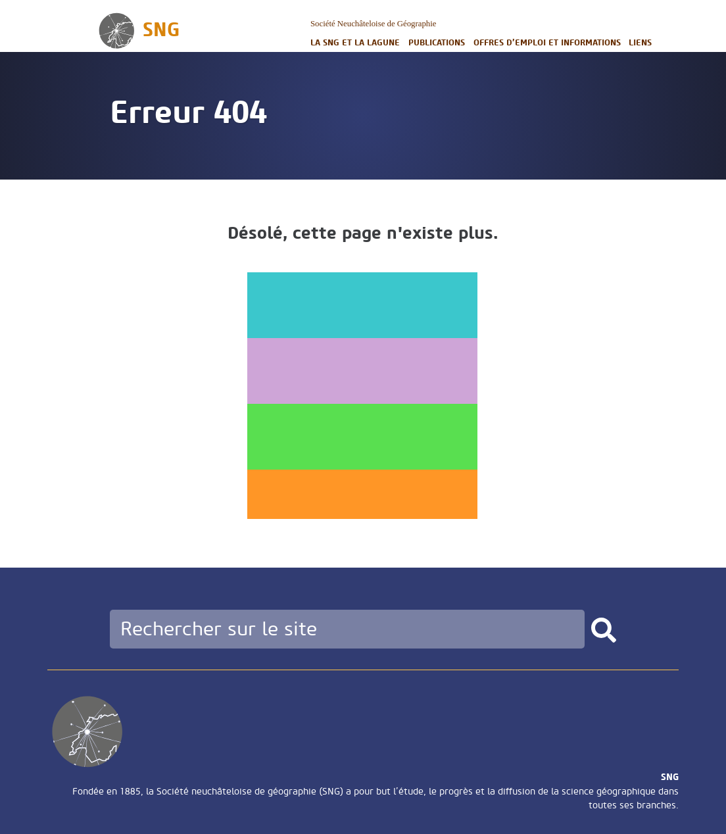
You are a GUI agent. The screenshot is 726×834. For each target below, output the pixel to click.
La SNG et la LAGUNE (355, 42)
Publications (436, 42)
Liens (640, 42)
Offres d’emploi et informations (547, 42)
